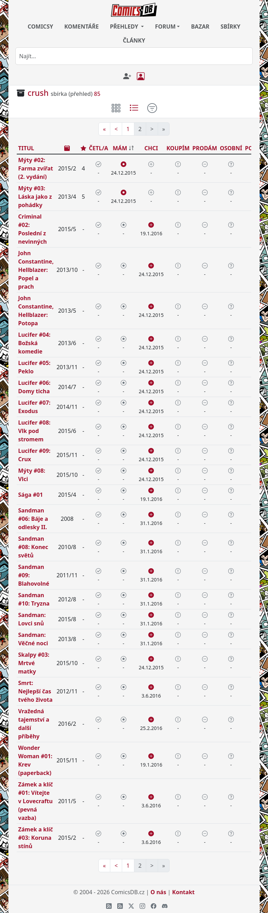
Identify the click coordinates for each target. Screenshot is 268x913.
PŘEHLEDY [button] (125, 26)
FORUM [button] (165, 26)
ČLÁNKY (134, 40)
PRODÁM (204, 148)
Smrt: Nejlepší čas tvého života (35, 691)
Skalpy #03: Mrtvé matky (33, 663)
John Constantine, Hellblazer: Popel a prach (36, 269)
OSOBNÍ (231, 148)
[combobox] (134, 56)
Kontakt (183, 892)
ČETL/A (98, 148)
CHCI (151, 148)
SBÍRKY (230, 26)
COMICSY (40, 26)
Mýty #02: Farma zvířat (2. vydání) (35, 168)
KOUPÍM (177, 148)
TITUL (26, 148)
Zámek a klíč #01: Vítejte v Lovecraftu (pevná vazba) (35, 801)
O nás (158, 892)
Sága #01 (30, 495)
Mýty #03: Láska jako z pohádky (35, 196)
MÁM (120, 148)
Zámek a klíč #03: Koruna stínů (35, 837)
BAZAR (200, 26)
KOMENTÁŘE (81, 26)
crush (38, 93)
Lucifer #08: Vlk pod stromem (34, 431)
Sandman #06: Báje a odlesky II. (33, 519)
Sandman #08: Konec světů (33, 547)
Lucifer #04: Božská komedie (34, 343)
